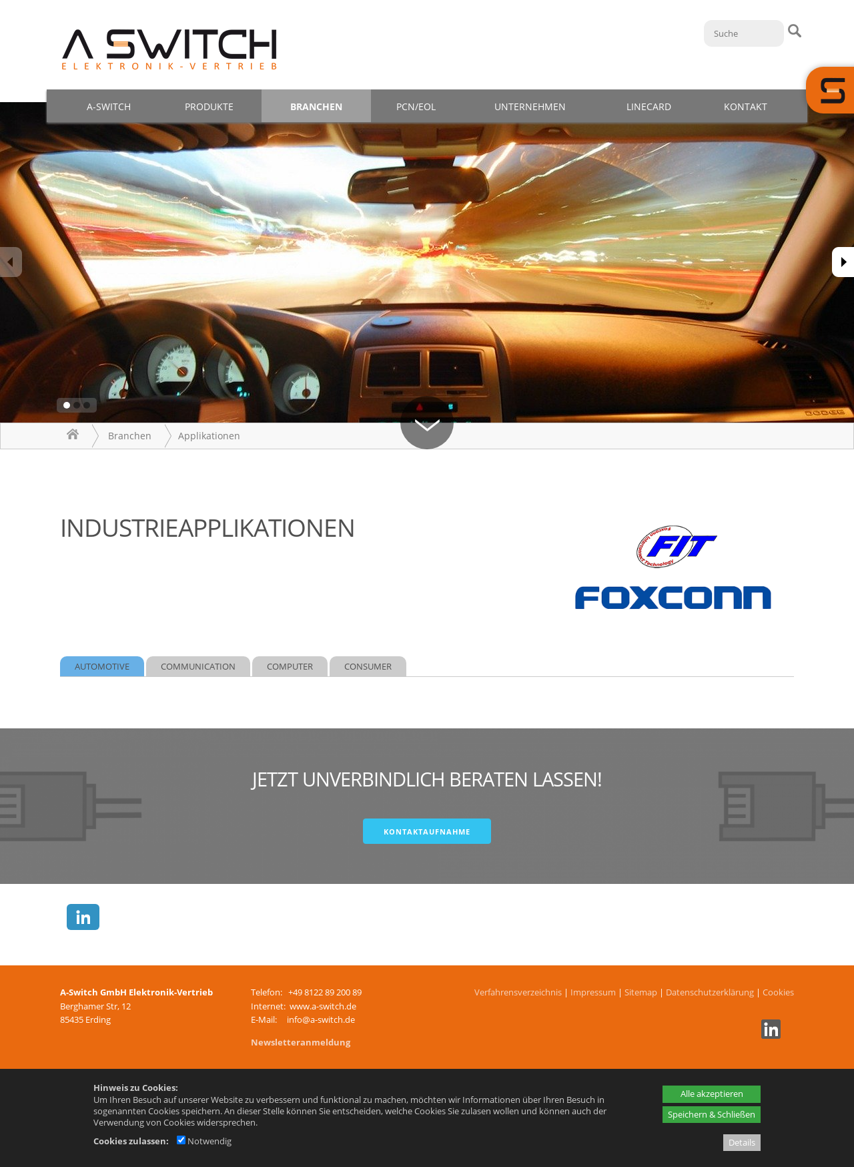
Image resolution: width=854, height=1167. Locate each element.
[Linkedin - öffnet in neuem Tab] (769, 1035)
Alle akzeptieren (712, 1094)
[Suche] (744, 33)
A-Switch (109, 106)
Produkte (209, 106)
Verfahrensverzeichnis (518, 992)
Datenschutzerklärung (710, 992)
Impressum (593, 992)
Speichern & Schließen (711, 1114)
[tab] (102, 666)
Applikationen (209, 435)
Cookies (778, 992)
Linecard (648, 106)
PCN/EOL (416, 106)
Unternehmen (530, 106)
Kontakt (745, 106)
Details (742, 1142)
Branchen (316, 106)
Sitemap (640, 992)
